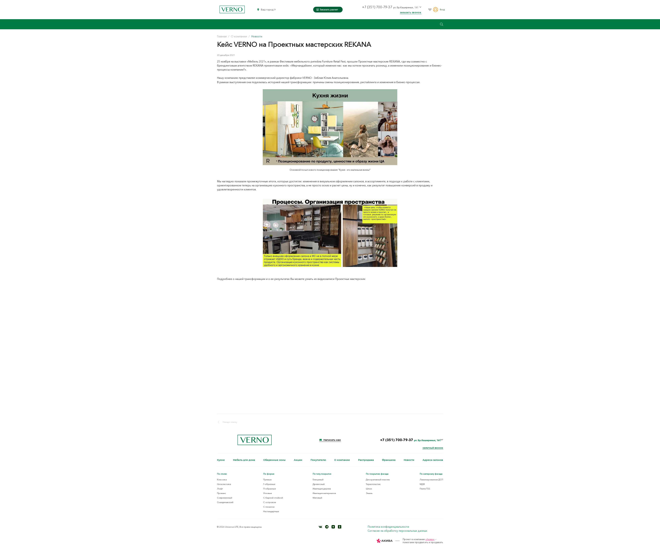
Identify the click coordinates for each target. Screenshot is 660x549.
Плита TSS (425, 488)
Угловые (267, 493)
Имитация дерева (322, 488)
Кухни (221, 460)
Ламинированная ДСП (431, 479)
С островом (269, 502)
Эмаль (369, 493)
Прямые (267, 479)
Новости (409, 460)
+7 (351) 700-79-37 (377, 7)
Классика (222, 479)
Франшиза (388, 460)
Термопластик (373, 484)
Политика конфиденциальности (388, 526)
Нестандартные (271, 511)
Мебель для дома (244, 460)
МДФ (422, 484)
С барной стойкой (273, 497)
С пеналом (268, 506)
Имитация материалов (324, 493)
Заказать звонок (410, 12)
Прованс (221, 493)
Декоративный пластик (378, 479)
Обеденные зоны (274, 460)
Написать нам (330, 439)
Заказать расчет (327, 9)
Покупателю (318, 460)
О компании (342, 460)
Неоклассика (224, 484)
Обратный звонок (433, 448)
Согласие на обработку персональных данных (397, 530)
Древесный (319, 484)
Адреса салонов (433, 460)
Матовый (317, 497)
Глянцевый (318, 479)
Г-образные (269, 484)
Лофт (220, 488)
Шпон (369, 488)
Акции (298, 460)
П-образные (269, 488)
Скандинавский (225, 502)
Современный (224, 497)
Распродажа (366, 460)
